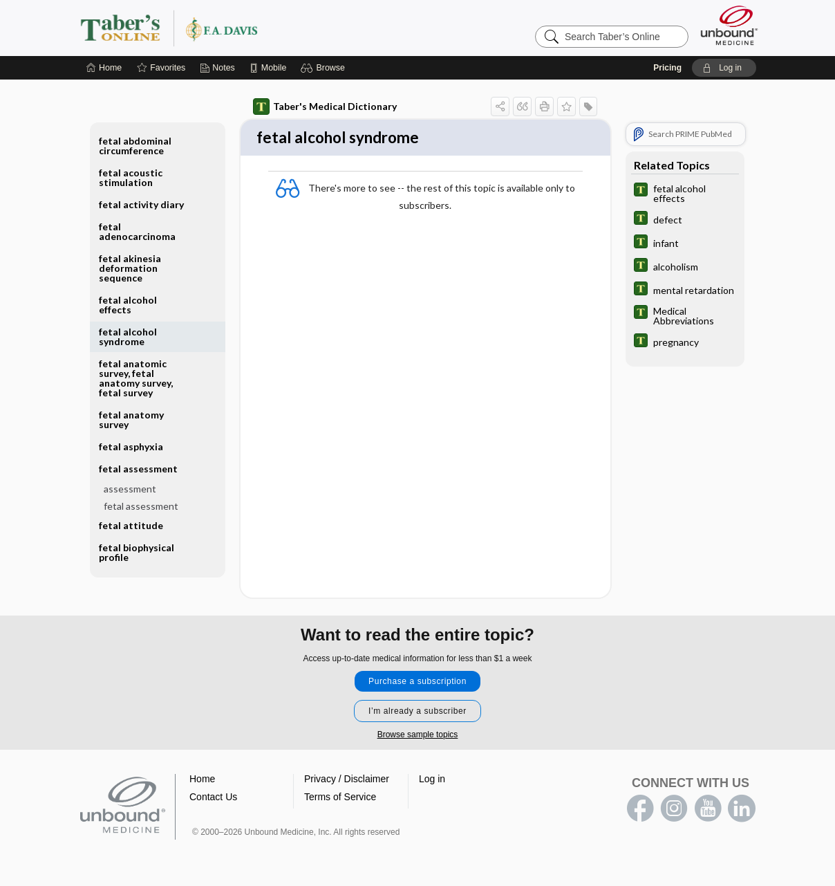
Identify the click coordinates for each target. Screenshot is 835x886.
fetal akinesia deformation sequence (130, 268)
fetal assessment (138, 468)
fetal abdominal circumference (135, 145)
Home (202, 780)
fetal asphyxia (131, 446)
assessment (130, 489)
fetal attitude (131, 525)
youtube (708, 810)
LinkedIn (742, 810)
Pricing (667, 68)
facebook (640, 810)
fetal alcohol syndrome (128, 336)
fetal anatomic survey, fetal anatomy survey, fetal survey (136, 378)
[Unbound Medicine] (729, 25)
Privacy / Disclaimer (346, 780)
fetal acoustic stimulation (130, 177)
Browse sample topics (417, 736)
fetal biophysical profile (136, 552)
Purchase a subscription (417, 682)
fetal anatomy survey (131, 419)
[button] (324, 68)
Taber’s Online (251, 27)
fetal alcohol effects (128, 304)
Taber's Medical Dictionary (325, 106)
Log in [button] (432, 780)
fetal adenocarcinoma (137, 231)
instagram (674, 810)
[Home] (104, 68)
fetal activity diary (141, 204)
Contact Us (213, 798)
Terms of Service (340, 798)
